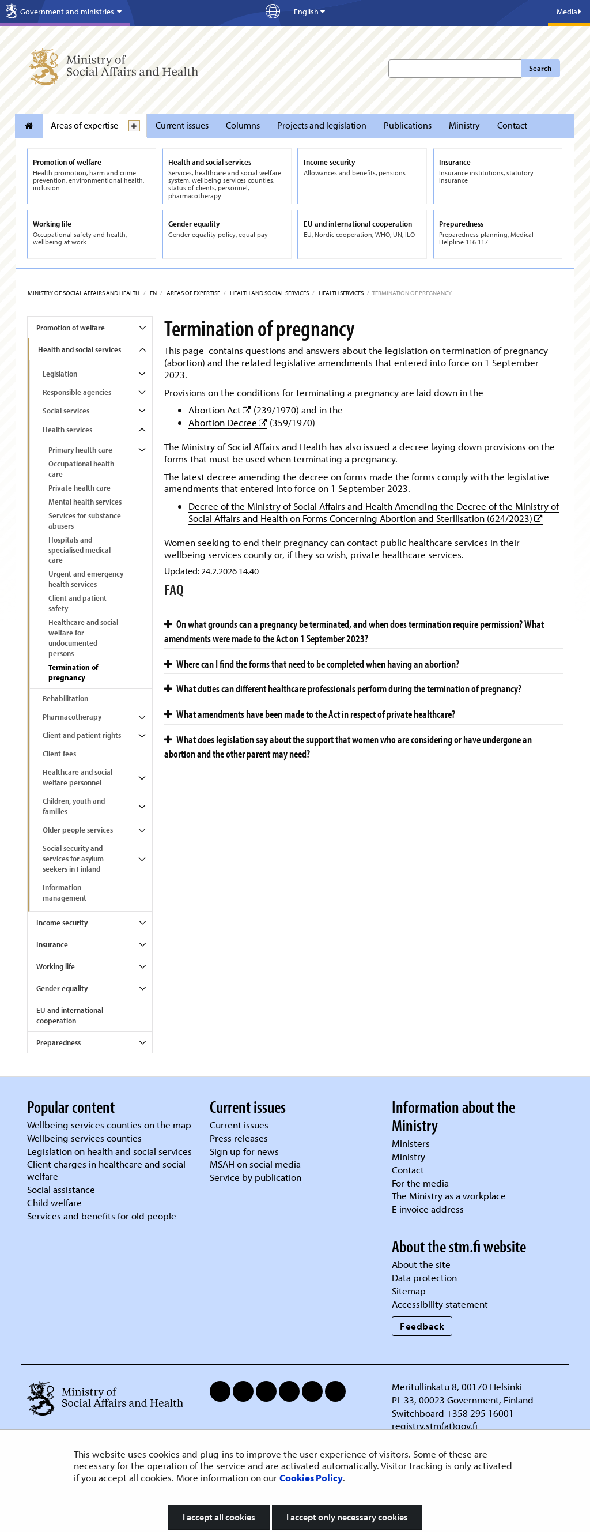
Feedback (422, 1326)
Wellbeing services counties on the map (109, 1125)
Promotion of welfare (70, 327)
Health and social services (269, 293)
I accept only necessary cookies (347, 1517)
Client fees (59, 753)
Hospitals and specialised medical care (79, 550)
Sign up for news (244, 1151)
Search (540, 68)
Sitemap (409, 1291)
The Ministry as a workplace (449, 1196)
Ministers (411, 1143)
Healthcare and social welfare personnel (77, 777)
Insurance (52, 944)
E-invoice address (428, 1209)
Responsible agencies (77, 392)
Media (569, 11)
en (153, 293)
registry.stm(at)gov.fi (436, 1426)
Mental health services (85, 501)
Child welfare (54, 1202)
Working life (55, 966)
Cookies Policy (311, 1477)
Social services (66, 410)
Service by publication (255, 1177)
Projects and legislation (321, 125)
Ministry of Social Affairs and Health (83, 293)
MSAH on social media (255, 1164)
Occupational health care (81, 468)
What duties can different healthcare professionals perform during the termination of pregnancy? (342, 688)
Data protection (424, 1277)
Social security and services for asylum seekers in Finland (73, 858)
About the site (421, 1264)
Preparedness (58, 1042)
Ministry (464, 125)
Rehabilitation (65, 698)
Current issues (182, 125)
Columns (243, 125)
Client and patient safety (77, 603)
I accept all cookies (219, 1517)
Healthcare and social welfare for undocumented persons (83, 637)
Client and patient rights (82, 735)
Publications (408, 125)
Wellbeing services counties (84, 1138)
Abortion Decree (227, 422)
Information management (64, 892)
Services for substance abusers (84, 520)
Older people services (78, 830)
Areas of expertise (84, 125)
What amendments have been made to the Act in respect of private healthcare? (309, 714)
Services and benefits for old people (101, 1216)
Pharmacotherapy (72, 717)
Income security (62, 922)
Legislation (60, 373)
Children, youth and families (74, 806)
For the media (420, 1183)
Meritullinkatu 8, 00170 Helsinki (457, 1386)
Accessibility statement (440, 1304)
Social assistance (61, 1189)
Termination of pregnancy (73, 672)
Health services (340, 293)
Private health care (79, 488)
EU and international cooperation (69, 1015)
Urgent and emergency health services (85, 579)
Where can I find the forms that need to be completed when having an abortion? (311, 664)
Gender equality (62, 988)
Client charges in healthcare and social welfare (106, 1170)
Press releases (239, 1138)
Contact (512, 125)
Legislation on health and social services (109, 1151)
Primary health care (80, 450)
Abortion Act (219, 410)
